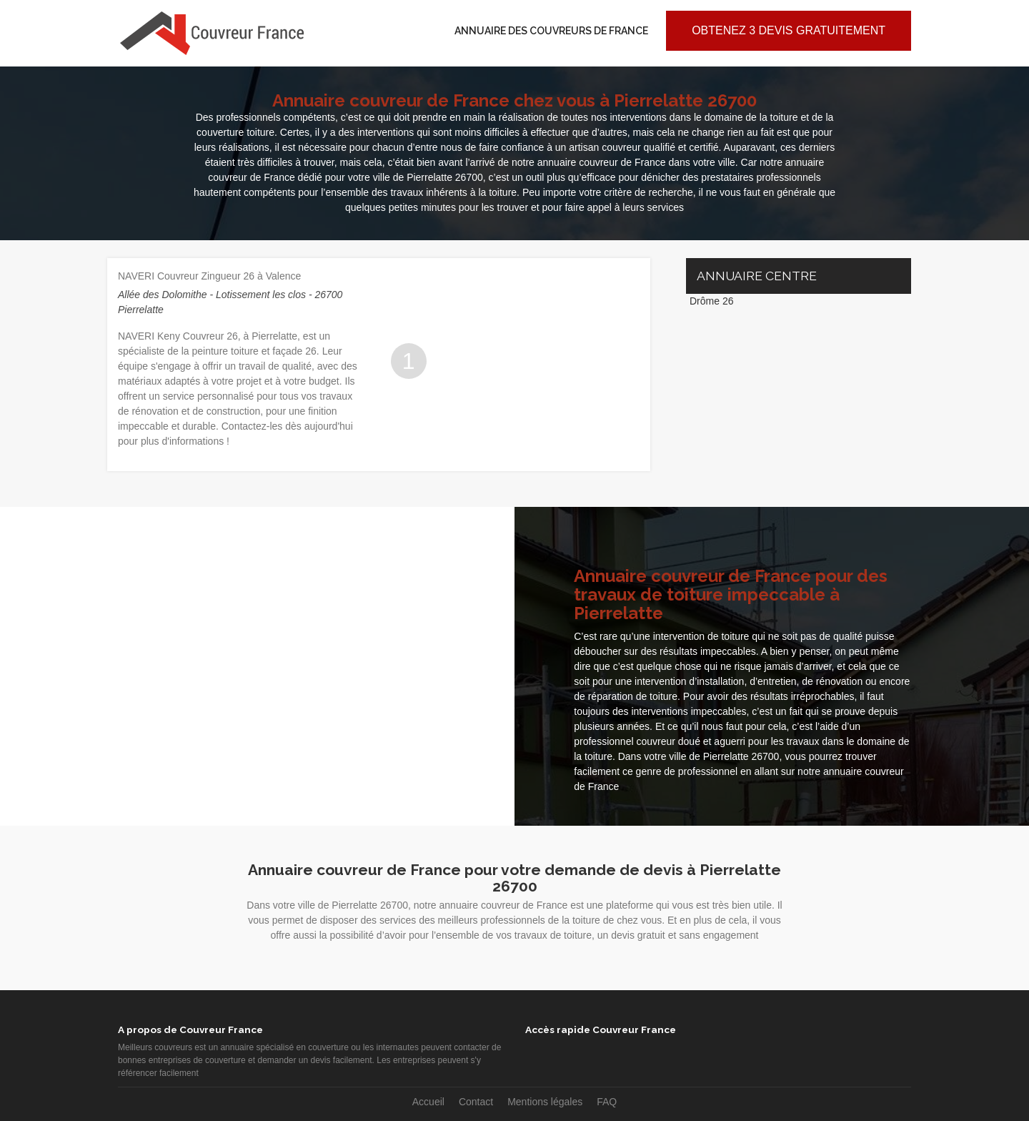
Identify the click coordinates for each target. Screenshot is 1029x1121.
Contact (476, 1101)
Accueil (428, 1101)
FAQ (607, 1101)
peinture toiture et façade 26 (254, 351)
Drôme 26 (711, 301)
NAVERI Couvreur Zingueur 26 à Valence (209, 276)
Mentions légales (544, 1101)
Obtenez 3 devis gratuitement (788, 30)
